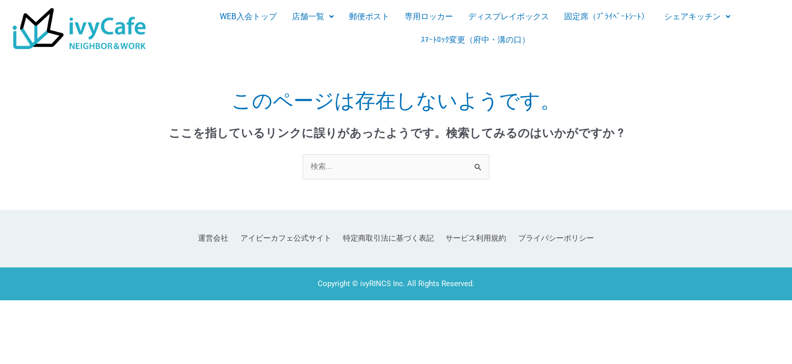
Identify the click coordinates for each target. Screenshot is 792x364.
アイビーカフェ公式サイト (289, 239)
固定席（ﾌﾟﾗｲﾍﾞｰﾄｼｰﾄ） (606, 16)
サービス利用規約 (471, 239)
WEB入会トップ (248, 16)
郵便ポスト (369, 16)
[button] (312, 16)
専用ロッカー (429, 16)
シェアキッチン (697, 16)
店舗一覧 (313, 16)
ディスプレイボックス (508, 16)
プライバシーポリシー (547, 239)
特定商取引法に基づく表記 (388, 239)
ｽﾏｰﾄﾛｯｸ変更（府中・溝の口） (475, 39)
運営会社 (222, 239)
